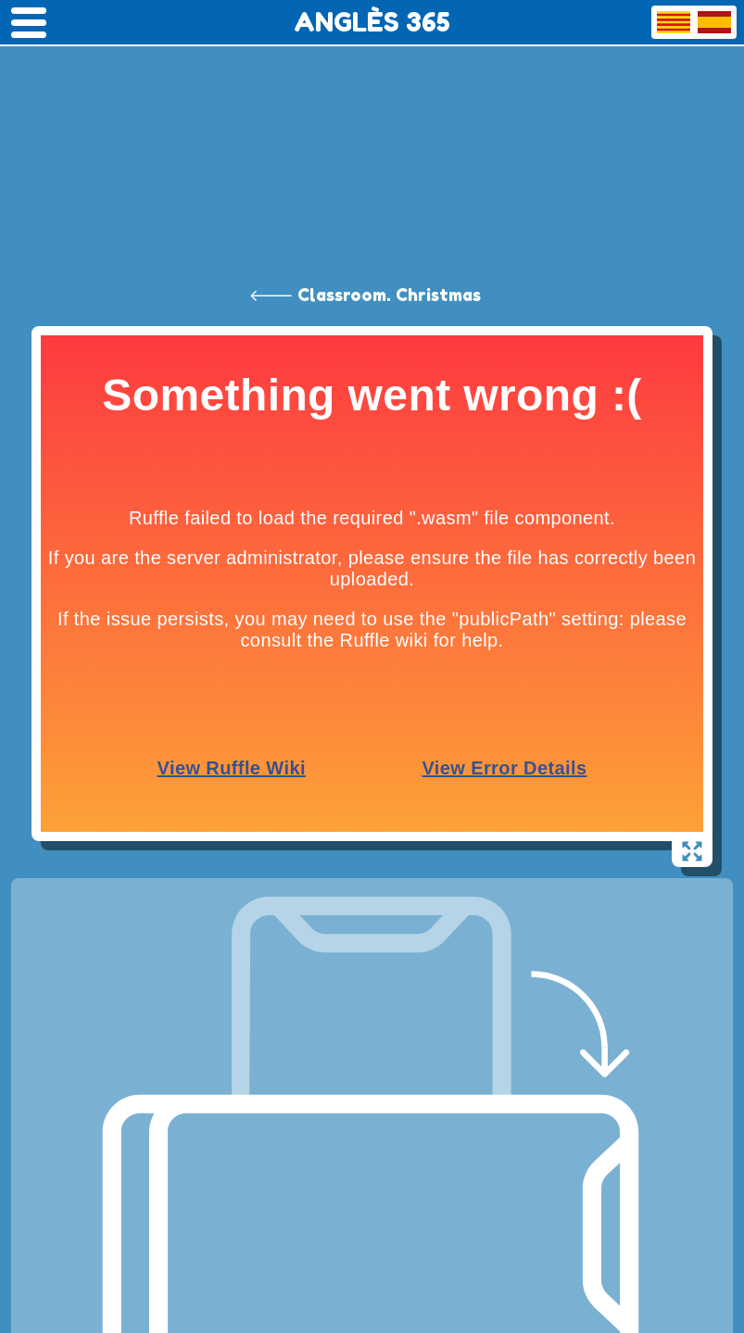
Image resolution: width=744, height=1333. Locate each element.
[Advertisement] (372, 139)
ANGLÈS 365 (372, 22)
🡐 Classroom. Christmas (365, 294)
